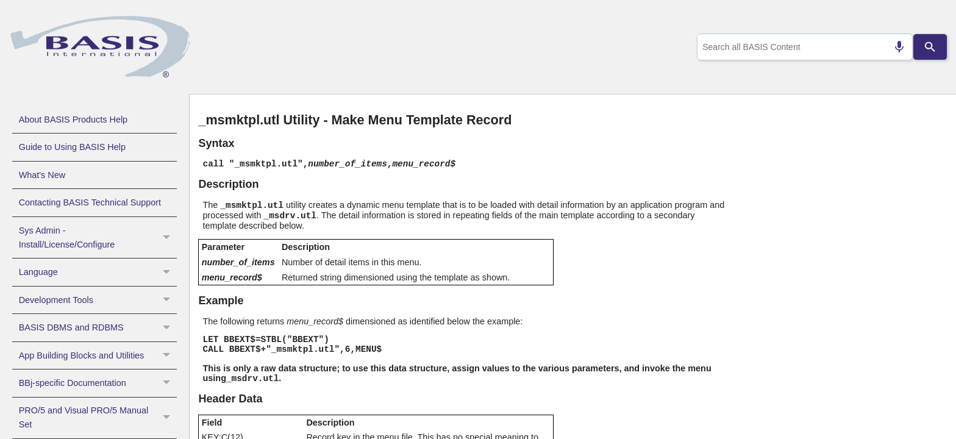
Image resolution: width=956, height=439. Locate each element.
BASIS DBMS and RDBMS (98, 327)
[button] (168, 238)
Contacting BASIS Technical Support (90, 202)
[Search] (930, 47)
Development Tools (98, 300)
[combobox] (802, 47)
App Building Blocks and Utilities (98, 355)
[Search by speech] (894, 47)
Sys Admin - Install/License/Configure (98, 238)
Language (98, 272)
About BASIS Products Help (73, 119)
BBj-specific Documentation (98, 382)
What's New (42, 175)
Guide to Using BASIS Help (72, 147)
